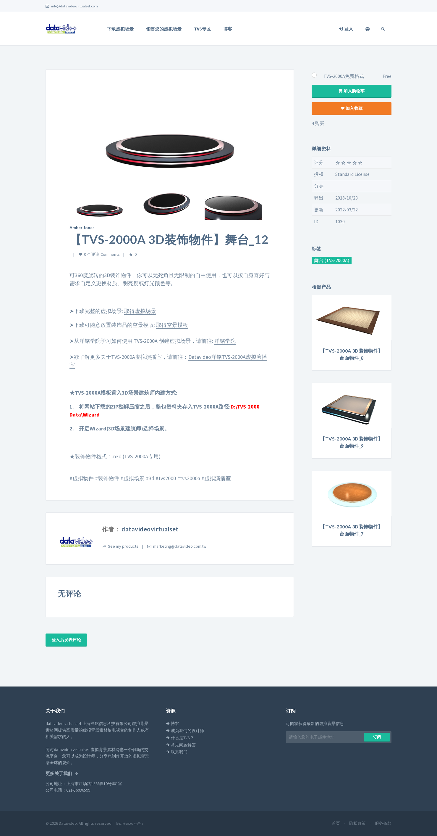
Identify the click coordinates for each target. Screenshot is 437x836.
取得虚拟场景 (140, 311)
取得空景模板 (172, 324)
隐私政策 (358, 823)
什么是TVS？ (180, 737)
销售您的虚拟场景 (164, 29)
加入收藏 (351, 108)
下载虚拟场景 (120, 29)
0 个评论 (91, 254)
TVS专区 (202, 29)
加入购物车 (352, 91)
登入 (346, 29)
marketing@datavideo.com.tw (179, 546)
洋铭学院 (225, 340)
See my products (123, 546)
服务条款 (383, 823)
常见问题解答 (181, 744)
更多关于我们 (59, 773)
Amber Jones (82, 227)
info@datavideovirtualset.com (72, 6)
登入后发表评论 (66, 639)
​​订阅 (377, 736)
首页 (336, 823)
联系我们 (176, 752)
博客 (227, 29)
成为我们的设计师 (185, 730)
